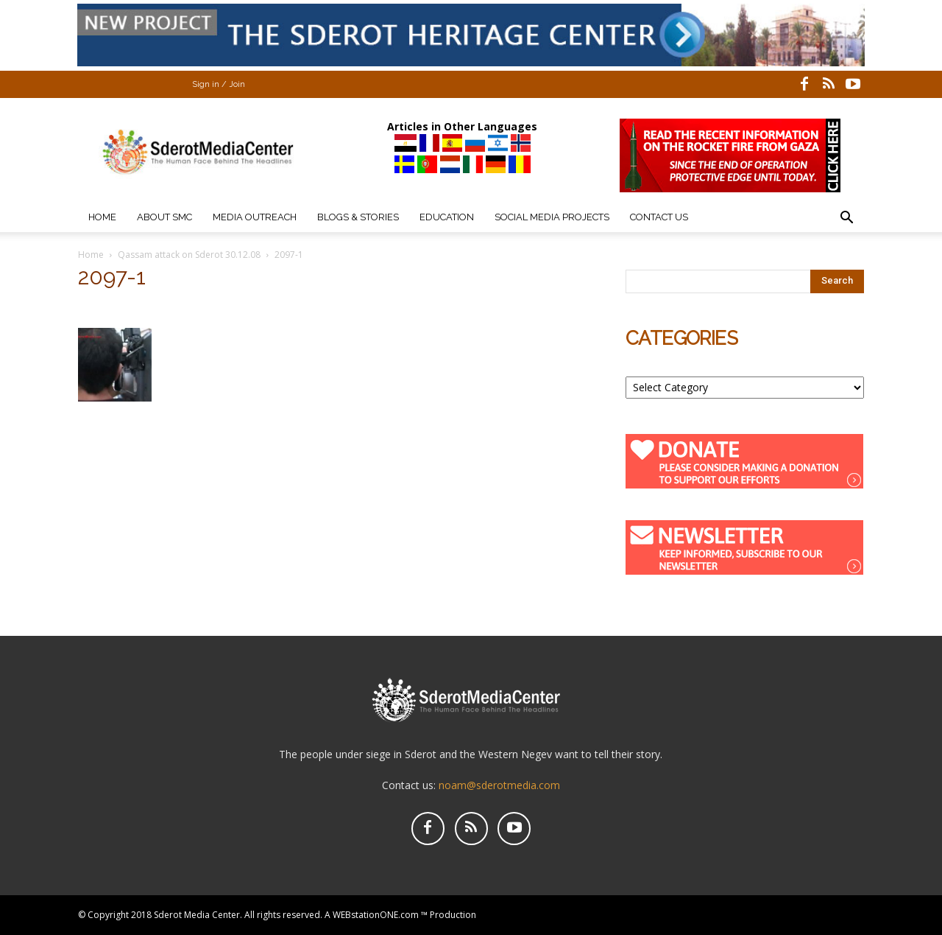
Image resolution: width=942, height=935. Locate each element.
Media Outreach (255, 217)
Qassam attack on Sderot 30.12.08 (189, 254)
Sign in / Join (218, 84)
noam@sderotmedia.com (499, 785)
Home (102, 217)
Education (446, 217)
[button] (846, 219)
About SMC (164, 217)
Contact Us (659, 217)
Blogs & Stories (358, 217)
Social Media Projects (552, 217)
